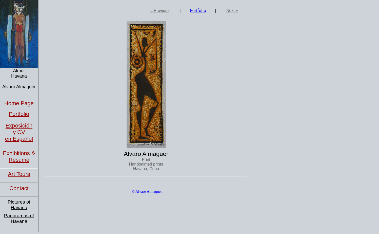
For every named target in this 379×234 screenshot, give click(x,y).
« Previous (160, 10)
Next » (232, 10)
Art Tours (19, 174)
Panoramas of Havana (19, 218)
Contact (19, 188)
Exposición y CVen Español (19, 132)
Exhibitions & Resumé (19, 156)
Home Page (19, 103)
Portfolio (19, 114)
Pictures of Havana (19, 204)
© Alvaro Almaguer (147, 191)
